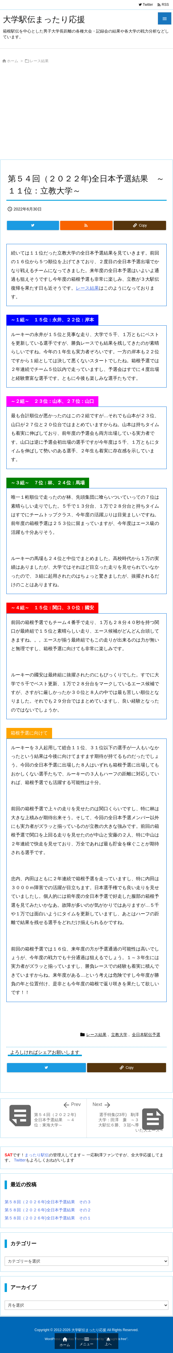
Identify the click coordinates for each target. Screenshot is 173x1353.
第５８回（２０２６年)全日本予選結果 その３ (48, 1202)
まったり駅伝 (37, 1155)
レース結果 (39, 61)
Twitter (20, 1160)
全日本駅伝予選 (146, 1034)
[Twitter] (33, 225)
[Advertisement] (86, 113)
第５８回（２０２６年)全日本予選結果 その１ (48, 1218)
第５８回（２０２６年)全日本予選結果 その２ (48, 1210)
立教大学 (119, 1034)
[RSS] (86, 225)
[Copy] (140, 225)
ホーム (12, 61)
